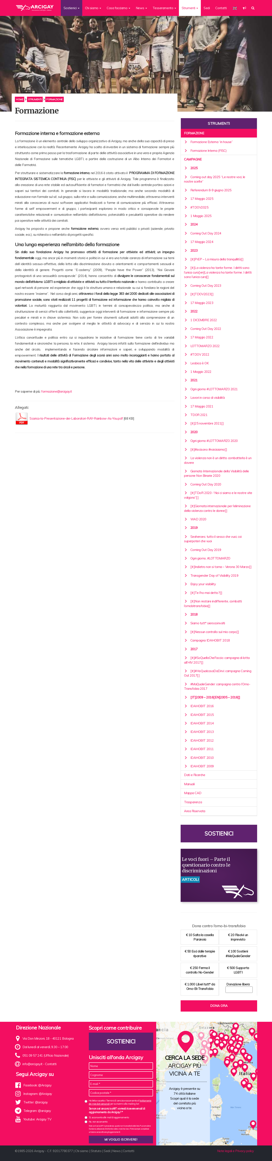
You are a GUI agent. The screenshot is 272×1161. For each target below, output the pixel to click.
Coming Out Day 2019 (202, 550)
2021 (191, 380)
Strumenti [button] (190, 8)
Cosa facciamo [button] (118, 8)
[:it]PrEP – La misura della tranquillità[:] (213, 259)
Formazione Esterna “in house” (208, 142)
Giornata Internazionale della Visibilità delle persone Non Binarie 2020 (216, 473)
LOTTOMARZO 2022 (202, 346)
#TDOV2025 (196, 207)
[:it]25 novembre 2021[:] (204, 423)
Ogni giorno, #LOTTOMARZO (207, 558)
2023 (191, 250)
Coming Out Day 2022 (202, 329)
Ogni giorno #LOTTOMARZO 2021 (211, 389)
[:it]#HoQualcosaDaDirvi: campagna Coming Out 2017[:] (217, 673)
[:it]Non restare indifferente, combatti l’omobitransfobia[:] (213, 603)
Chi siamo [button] (93, 8)
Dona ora (219, 1006)
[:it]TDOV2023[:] (198, 294)
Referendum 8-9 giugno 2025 (207, 190)
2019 (191, 528)
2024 (191, 224)
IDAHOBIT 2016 (199, 706)
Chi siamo (81, 1151)
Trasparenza (193, 802)
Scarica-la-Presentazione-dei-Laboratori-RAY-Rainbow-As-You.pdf (77, 418)
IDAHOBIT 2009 (199, 766)
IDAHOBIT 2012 (199, 740)
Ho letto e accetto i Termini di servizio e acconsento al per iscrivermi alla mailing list (120, 1102)
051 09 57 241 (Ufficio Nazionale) (46, 1055)
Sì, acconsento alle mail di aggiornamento (109, 1117)
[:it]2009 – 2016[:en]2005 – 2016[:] (212, 697)
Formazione (194, 133)
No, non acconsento (98, 1121)
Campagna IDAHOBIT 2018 (207, 640)
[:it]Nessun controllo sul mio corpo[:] (211, 632)
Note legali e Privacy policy (235, 1151)
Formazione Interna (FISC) (205, 151)
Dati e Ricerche (194, 775)
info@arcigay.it (32, 1064)
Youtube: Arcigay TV (37, 1119)
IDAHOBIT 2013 (199, 732)
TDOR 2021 (196, 415)
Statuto (96, 1151)
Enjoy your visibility (200, 584)
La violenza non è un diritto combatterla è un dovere (217, 460)
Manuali (189, 784)
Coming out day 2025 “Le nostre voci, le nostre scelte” (214, 179)
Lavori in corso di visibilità (204, 398)
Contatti (221, 8)
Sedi (207, 8)
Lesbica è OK (196, 363)
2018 (191, 614)
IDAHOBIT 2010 (199, 758)
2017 (191, 649)
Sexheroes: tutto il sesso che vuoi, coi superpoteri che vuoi (213, 539)
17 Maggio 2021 (198, 406)
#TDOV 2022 (196, 354)
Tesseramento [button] (164, 8)
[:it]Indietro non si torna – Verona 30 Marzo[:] (217, 567)
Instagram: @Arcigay (37, 1094)
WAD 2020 (195, 519)
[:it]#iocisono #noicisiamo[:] (205, 449)
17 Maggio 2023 (198, 303)
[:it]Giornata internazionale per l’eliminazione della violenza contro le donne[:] (217, 508)
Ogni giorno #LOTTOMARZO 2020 (211, 441)
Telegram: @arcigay (37, 1111)
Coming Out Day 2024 (202, 233)
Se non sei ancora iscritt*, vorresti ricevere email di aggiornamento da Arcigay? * (117, 1110)
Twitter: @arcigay (35, 1102)
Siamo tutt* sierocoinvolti (204, 623)
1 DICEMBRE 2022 (200, 320)
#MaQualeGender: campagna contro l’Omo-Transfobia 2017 (217, 686)
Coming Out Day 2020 (202, 484)
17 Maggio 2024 (198, 242)
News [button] (141, 8)
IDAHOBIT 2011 (199, 749)
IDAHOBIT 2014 (199, 723)
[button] (244, 8)
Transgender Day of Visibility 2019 (211, 575)
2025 (191, 168)
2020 (191, 432)
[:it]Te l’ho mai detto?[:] (203, 593)
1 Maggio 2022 (197, 372)
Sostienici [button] (71, 8)
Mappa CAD (192, 793)
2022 (191, 311)
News (116, 1151)
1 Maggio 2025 (197, 216)
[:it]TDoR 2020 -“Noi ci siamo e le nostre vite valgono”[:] (218, 495)
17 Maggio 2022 (198, 337)
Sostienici (218, 833)
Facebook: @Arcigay (37, 1085)
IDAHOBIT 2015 (199, 715)
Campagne (192, 159)
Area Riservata (194, 811)
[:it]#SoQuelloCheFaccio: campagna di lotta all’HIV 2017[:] (217, 660)
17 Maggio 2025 (198, 199)
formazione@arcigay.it (56, 391)
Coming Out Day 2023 (202, 286)
